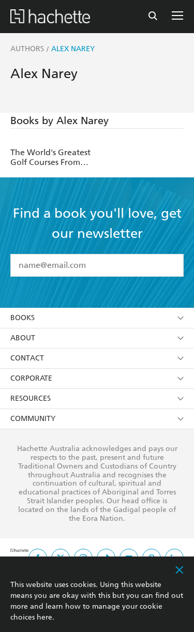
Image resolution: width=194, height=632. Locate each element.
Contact (97, 358)
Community (97, 418)
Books (97, 317)
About (97, 338)
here (44, 617)
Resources (97, 398)
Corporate (97, 378)
